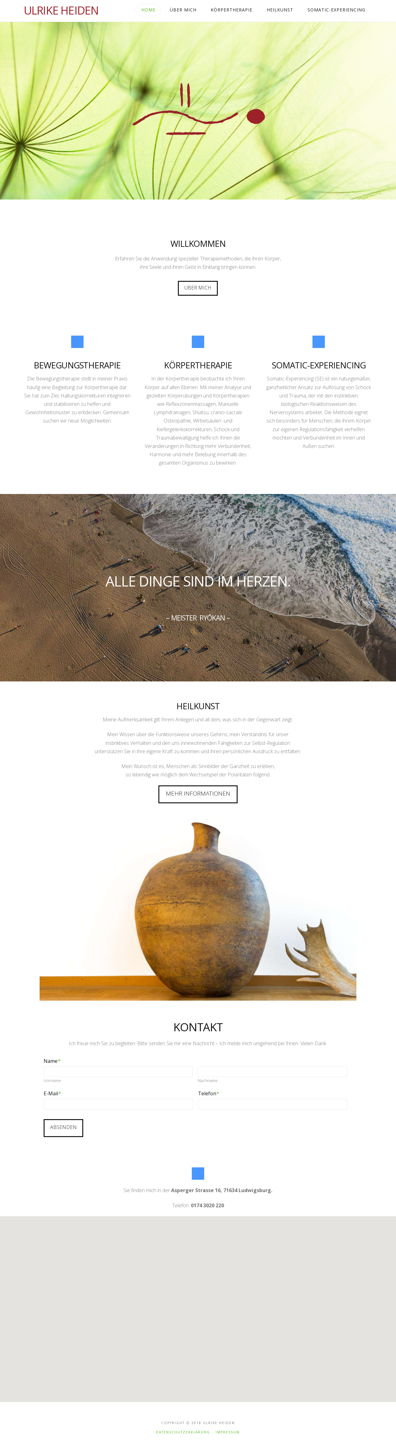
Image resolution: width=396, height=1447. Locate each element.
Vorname (52, 1081)
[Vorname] (118, 1072)
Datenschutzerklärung (183, 1426)
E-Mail (52, 1093)
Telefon (208, 1093)
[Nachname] (272, 1072)
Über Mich (197, 287)
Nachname (208, 1081)
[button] (214, 1297)
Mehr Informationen (198, 793)
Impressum (228, 1426)
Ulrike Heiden (61, 10)
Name (52, 1061)
